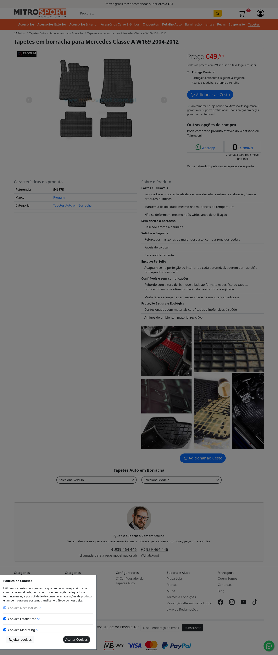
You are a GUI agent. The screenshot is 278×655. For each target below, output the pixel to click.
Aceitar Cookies (76, 639)
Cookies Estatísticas (24, 619)
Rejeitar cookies (20, 639)
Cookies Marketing (23, 630)
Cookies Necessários (24, 608)
